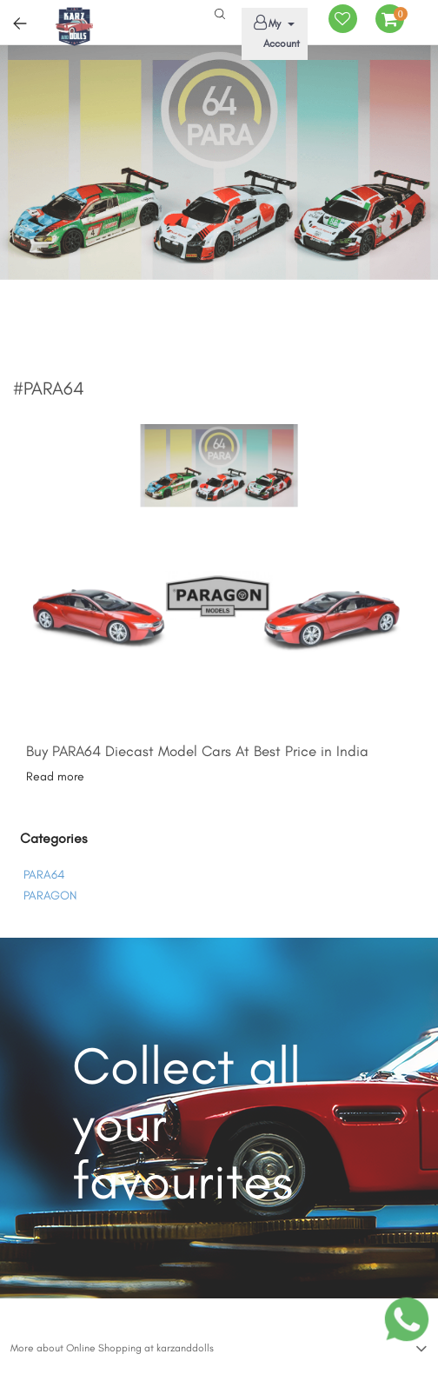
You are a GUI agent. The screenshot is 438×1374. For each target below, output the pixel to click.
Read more (55, 776)
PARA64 (43, 874)
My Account (274, 32)
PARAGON (49, 895)
